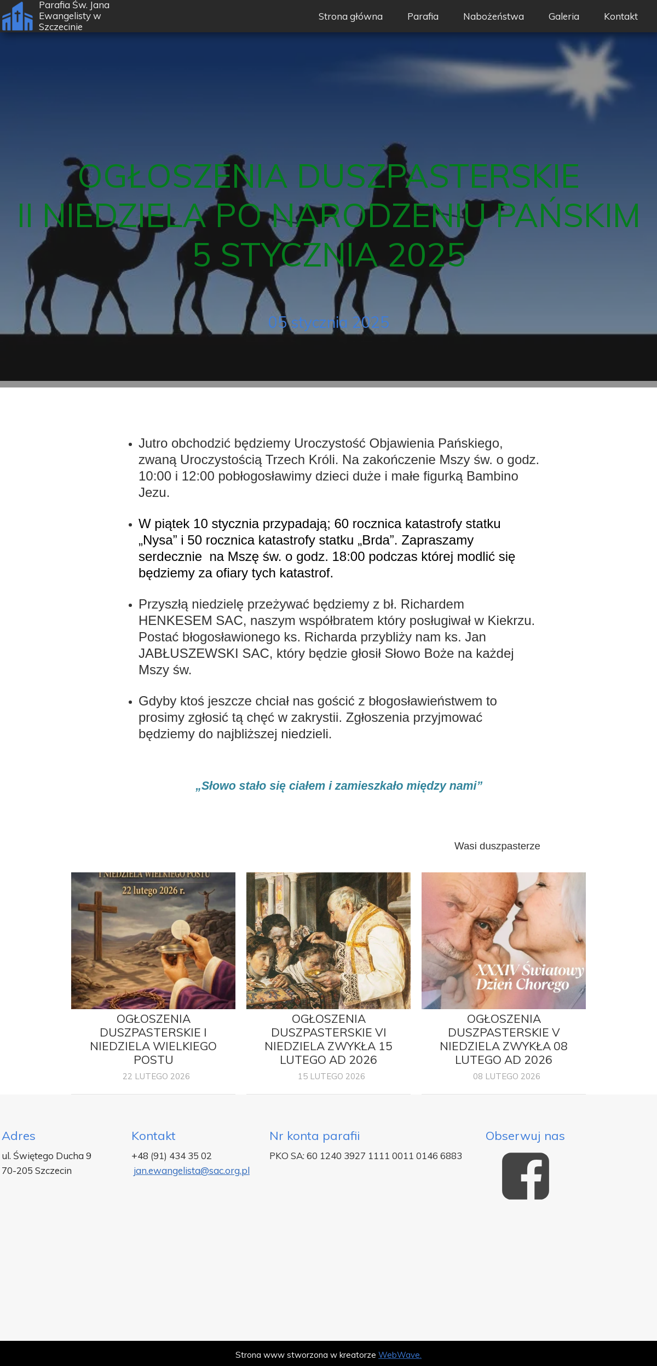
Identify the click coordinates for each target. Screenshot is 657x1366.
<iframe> (328, 1275)
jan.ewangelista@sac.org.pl (192, 1170)
